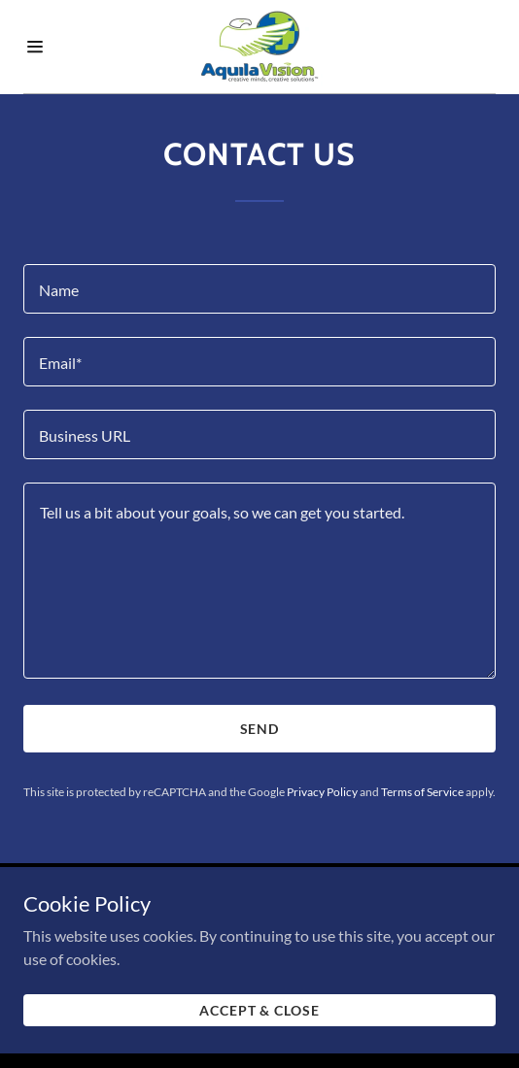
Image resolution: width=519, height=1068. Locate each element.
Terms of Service (422, 791)
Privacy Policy (322, 791)
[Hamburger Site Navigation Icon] (54, 46)
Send (260, 728)
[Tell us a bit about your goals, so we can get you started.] (259, 581)
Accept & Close (260, 1016)
